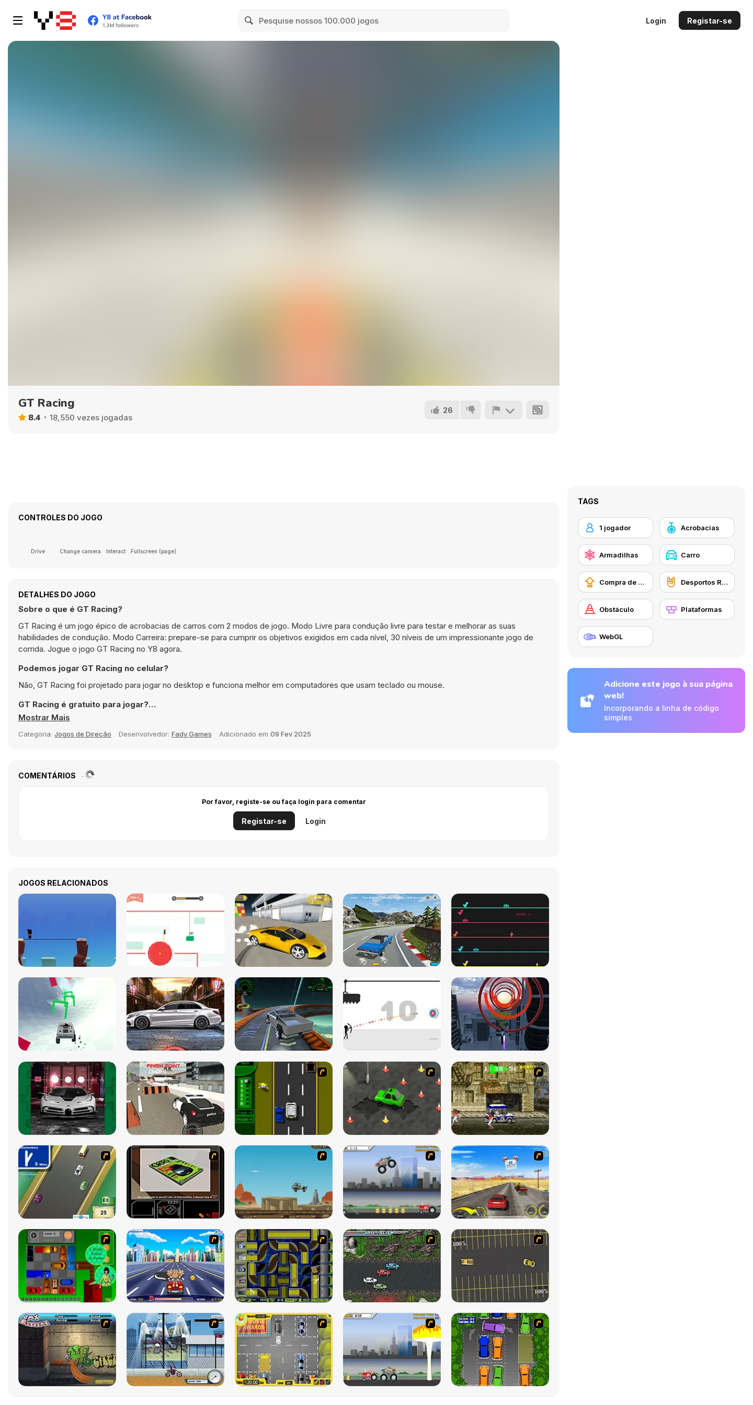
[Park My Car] (284, 1349)
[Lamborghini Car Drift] (284, 930)
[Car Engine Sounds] (175, 1014)
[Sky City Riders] (500, 1014)
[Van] (67, 1182)
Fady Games (192, 734)
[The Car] (175, 1182)
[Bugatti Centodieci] (67, 1098)
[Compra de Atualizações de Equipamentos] (615, 582)
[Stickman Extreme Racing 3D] (67, 1014)
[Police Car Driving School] (175, 1098)
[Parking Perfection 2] (500, 1349)
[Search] (249, 20)
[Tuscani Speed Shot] (500, 1182)
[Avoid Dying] (392, 1014)
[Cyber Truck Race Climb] (284, 1014)
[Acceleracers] (284, 1265)
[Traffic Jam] (67, 1265)
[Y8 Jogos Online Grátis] (54, 20)
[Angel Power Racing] (175, 1265)
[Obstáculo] (615, 609)
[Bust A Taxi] (284, 1098)
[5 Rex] (500, 930)
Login (656, 20)
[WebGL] (615, 636)
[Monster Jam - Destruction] (392, 1182)
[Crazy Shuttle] (500, 1098)
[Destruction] (392, 1349)
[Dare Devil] (175, 1349)
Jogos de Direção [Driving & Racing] (82, 734)
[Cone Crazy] (392, 1098)
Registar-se (709, 20)
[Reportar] (503, 409)
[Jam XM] (392, 1265)
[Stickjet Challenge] (175, 930)
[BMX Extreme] (67, 1349)
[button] (44, 717)
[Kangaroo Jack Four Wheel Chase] (284, 1182)
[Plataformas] (697, 609)
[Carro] (697, 554)
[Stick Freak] (67, 930)
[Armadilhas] (615, 554)
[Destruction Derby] (500, 1265)
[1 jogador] (615, 527)
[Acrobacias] (697, 527)
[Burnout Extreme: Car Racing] (392, 930)
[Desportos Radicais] (697, 582)
